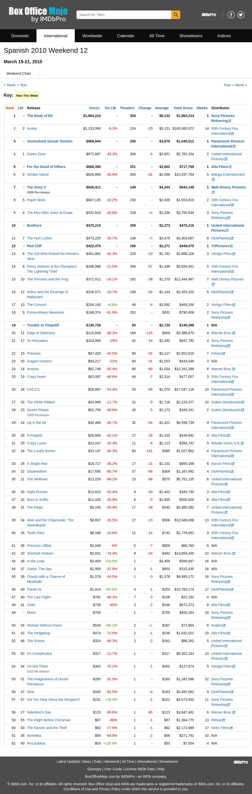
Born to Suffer (37, 500)
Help (160, 769)
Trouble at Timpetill (43, 325)
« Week (10, 85)
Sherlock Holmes (40, 553)
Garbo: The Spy (39, 569)
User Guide (113, 769)
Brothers (34, 225)
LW (20, 108)
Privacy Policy (110, 789)
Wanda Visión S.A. (227, 443)
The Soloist (35, 641)
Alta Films (221, 167)
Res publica (36, 743)
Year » (229, 85)
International (56, 35)
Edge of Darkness (41, 333)
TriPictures (222, 246)
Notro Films (222, 728)
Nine (30, 692)
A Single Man (37, 464)
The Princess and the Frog (47, 279)
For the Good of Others (46, 167)
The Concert (36, 305)
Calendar (125, 35)
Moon (31, 613)
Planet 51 (34, 589)
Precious (33, 353)
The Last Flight (38, 597)
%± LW (110, 108)
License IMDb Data (139, 769)
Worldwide (92, 35)
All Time (157, 35)
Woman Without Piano (44, 625)
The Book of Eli (39, 116)
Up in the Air (36, 423)
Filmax (218, 353)
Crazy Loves (36, 443)
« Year (22, 85)
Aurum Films (223, 464)
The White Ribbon (41, 402)
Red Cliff (34, 246)
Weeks (202, 108)
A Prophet (34, 435)
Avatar (32, 128)
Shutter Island (37, 174)
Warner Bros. (223, 333)
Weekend (111, 762)
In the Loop (35, 561)
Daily (98, 762)
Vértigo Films (223, 254)
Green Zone (36, 154)
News (86, 762)
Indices (224, 35)
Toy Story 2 (36, 187)
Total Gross (183, 108)
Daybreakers (37, 471)
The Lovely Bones (41, 451)
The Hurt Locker (39, 238)
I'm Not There (37, 666)
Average (162, 108)
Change (144, 108)
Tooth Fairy (35, 533)
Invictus (33, 369)
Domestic (20, 35)
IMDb (147, 777)
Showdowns (191, 35)
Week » (241, 85)
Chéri (31, 605)
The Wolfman (37, 479)
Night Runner (37, 492)
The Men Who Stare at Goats (49, 213)
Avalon (218, 625)
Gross (95, 108)
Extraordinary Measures (45, 312)
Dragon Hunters (39, 361)
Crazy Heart (36, 377)
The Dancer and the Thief (47, 728)
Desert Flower (38, 410)
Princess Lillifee (39, 546)
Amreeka (34, 736)
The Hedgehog (38, 633)
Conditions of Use (77, 789)
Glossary (94, 769)
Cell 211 (33, 389)
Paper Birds (36, 200)
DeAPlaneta (222, 238)
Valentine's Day (39, 712)
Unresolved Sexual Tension (49, 141)
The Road (34, 507)
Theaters (127, 108)
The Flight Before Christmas (48, 720)
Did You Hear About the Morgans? (53, 700)
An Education (37, 341)
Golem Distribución (227, 402)
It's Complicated (39, 654)
